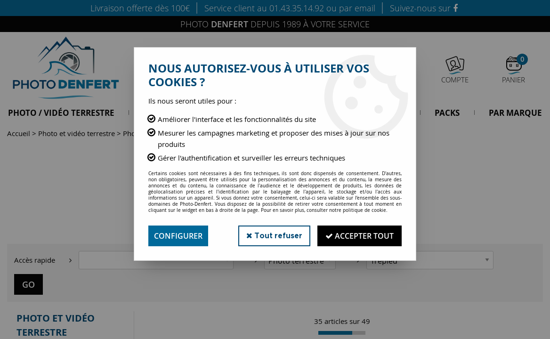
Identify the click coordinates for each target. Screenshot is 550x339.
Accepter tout (359, 236)
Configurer (178, 236)
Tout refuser (274, 236)
